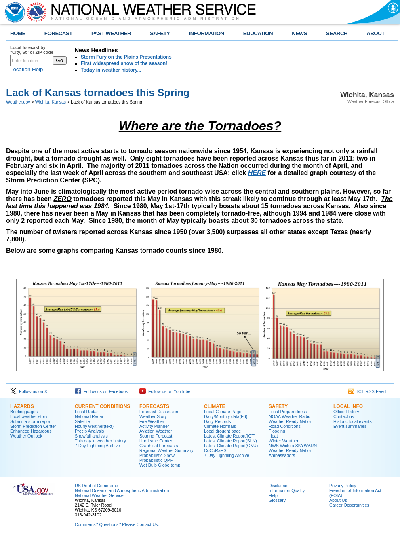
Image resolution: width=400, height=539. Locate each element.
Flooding (277, 431)
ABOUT (375, 33)
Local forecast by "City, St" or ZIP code (31, 50)
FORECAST (58, 33)
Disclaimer (279, 485)
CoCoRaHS (215, 450)
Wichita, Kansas (50, 101)
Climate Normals (220, 426)
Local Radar (86, 411)
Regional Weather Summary (166, 450)
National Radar (89, 416)
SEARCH (336, 33)
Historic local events (352, 421)
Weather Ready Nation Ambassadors (290, 453)
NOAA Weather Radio (289, 416)
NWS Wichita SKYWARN (293, 445)
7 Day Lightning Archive (97, 445)
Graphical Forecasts (158, 445)
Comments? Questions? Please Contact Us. (117, 524)
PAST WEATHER (111, 33)
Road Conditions (285, 426)
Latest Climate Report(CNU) (231, 445)
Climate (214, 406)
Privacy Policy (342, 485)
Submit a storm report (30, 421)
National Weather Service (99, 495)
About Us (338, 500)
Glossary (277, 500)
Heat (273, 435)
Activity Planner (154, 426)
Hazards (22, 406)
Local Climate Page (222, 411)
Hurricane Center (155, 440)
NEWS (299, 33)
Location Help (26, 69)
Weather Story (153, 416)
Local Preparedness (288, 411)
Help (273, 495)
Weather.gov (18, 101)
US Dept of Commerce (96, 485)
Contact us (343, 416)
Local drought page (222, 431)
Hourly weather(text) (94, 426)
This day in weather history (100, 440)
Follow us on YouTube (164, 391)
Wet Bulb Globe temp (159, 465)
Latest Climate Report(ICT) (229, 435)
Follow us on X (28, 391)
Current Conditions (102, 406)
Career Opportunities (349, 505)
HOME (17, 33)
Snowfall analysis (91, 435)
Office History (346, 411)
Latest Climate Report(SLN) (230, 440)
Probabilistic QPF (156, 460)
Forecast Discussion (158, 411)
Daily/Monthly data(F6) (225, 416)
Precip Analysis (89, 431)
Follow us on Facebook (101, 391)
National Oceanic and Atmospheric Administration (122, 490)
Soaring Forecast (155, 435)
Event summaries (349, 426)
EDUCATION (258, 33)
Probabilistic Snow (157, 455)
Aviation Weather (155, 431)
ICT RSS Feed (367, 391)
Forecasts (154, 406)
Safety (278, 406)
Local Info (348, 406)
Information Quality (287, 490)
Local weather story (28, 416)
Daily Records (217, 421)
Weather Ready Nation (290, 421)
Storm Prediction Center (33, 426)
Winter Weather (284, 440)
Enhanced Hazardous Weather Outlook (31, 433)
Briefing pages (24, 411)
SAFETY (160, 33)
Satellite (82, 421)
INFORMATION (206, 33)
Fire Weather (151, 421)
